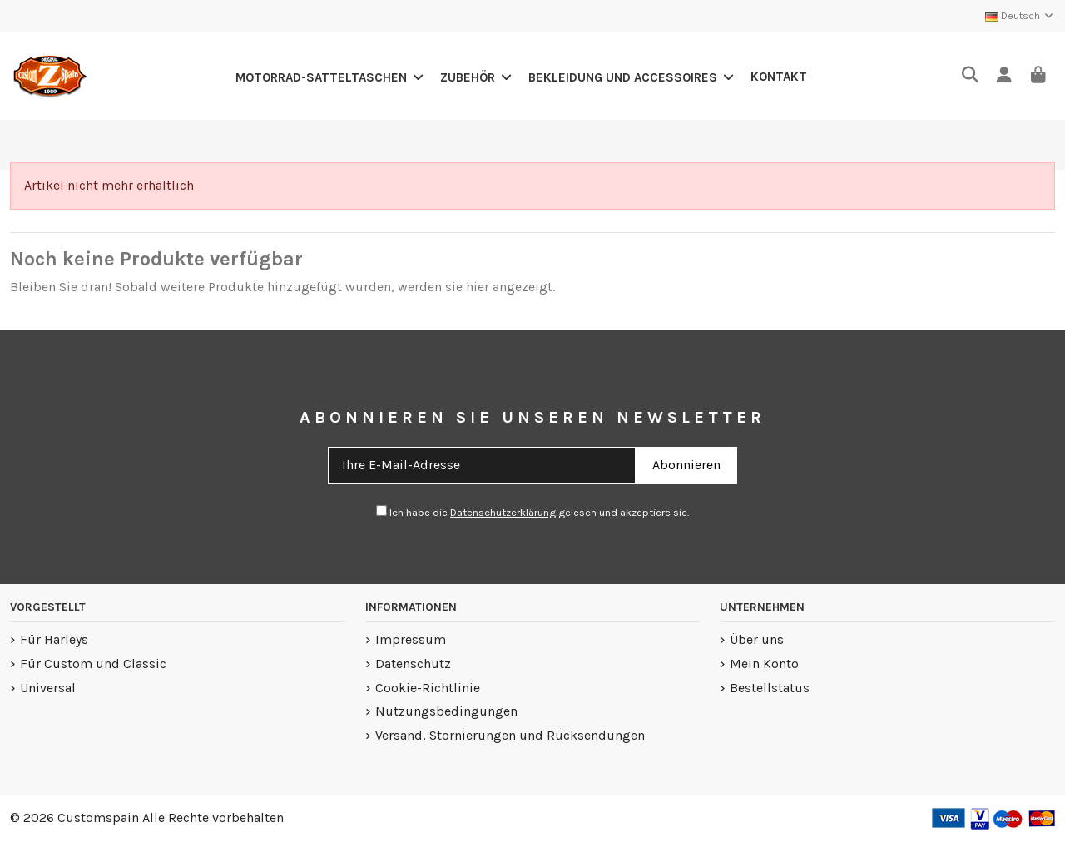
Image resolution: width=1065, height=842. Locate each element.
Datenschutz (413, 663)
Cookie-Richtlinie (427, 688)
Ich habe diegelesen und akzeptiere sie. (532, 511)
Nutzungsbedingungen (446, 711)
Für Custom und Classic (93, 663)
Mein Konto (764, 663)
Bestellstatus (770, 688)
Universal (48, 688)
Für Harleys (54, 639)
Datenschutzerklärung (503, 512)
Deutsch (1020, 16)
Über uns (757, 639)
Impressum (410, 639)
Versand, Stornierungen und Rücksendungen (510, 735)
